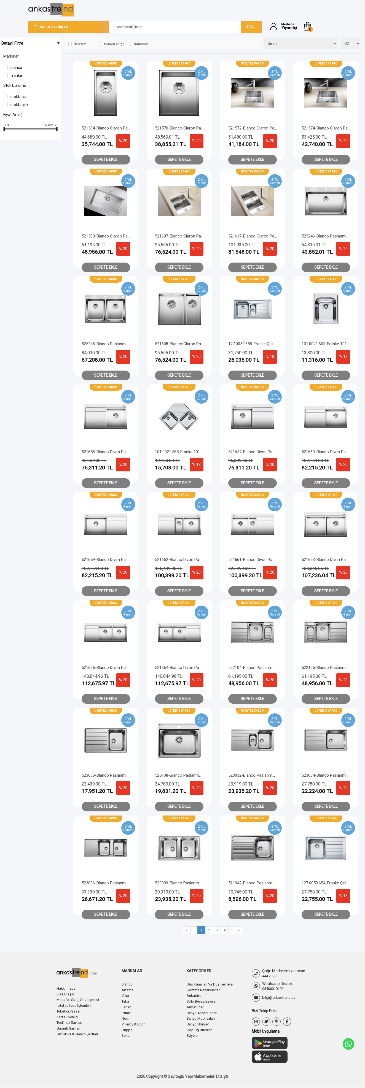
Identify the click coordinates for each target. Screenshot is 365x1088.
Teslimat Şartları (71, 1021)
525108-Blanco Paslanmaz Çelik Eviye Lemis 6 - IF (200, 775)
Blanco (16, 67)
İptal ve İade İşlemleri (75, 1005)
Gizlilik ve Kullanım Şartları (79, 1032)
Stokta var (19, 97)
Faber (126, 1006)
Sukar (127, 1034)
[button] (320, 26)
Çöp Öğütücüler (200, 1028)
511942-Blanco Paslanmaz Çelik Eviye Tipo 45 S (271, 883)
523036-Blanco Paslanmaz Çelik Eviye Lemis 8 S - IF (129, 883)
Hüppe (127, 1028)
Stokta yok (19, 104)
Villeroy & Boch (134, 1022)
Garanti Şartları (69, 1027)
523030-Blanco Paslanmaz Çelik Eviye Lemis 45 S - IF (130, 775)
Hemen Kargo (114, 44)
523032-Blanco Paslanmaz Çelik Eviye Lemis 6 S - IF (275, 775)
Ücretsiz (80, 44)
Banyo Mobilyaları (202, 1017)
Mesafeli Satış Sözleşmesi (80, 999)
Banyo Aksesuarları (203, 1011)
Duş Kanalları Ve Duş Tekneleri (213, 984)
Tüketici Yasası (69, 1010)
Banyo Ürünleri (199, 1022)
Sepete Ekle (105, 159)
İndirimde (141, 44)
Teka (126, 1000)
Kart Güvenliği (68, 1016)
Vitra (126, 995)
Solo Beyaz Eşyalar (203, 1000)
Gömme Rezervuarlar (205, 989)
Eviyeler (193, 1034)
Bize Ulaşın (66, 994)
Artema (128, 989)
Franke (16, 75)
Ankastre (195, 995)
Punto (127, 1011)
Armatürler (196, 1006)
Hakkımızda (67, 988)
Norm (126, 1017)
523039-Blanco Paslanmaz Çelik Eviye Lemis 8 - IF (200, 883)
